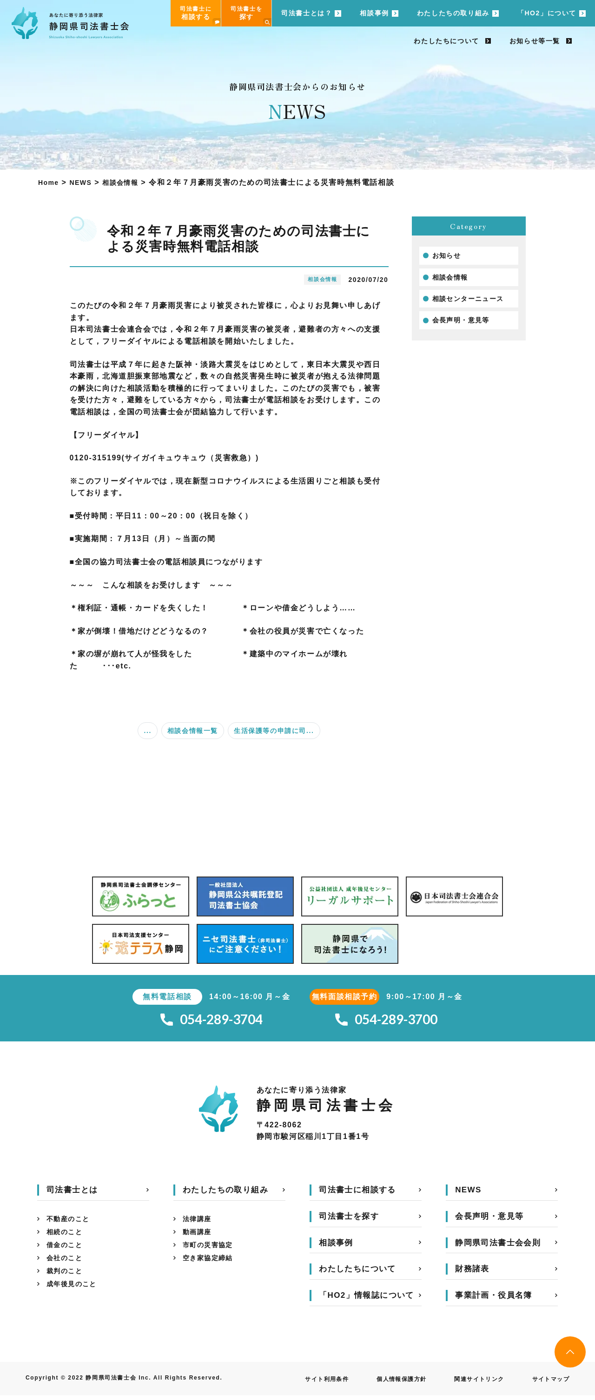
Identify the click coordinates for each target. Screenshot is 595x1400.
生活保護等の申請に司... (274, 730)
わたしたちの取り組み (453, 13)
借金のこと (66, 1253)
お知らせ (448, 256)
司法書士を (251, 16)
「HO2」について (546, 13)
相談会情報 (452, 279)
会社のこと (66, 1268)
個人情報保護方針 (383, 1383)
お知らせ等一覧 (534, 41)
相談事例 (374, 13)
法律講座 (199, 1224)
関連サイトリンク (469, 1383)
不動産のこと (71, 1224)
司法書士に (200, 16)
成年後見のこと (75, 1298)
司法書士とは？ (306, 13)
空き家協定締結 (211, 1268)
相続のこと (66, 1239)
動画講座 (199, 1239)
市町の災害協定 (211, 1253)
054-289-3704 (211, 1022)
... (147, 730)
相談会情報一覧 (192, 730)
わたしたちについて (446, 41)
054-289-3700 (386, 1022)
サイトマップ (547, 1383)
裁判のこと (66, 1283)
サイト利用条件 (301, 1383)
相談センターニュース (473, 302)
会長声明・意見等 (465, 325)
